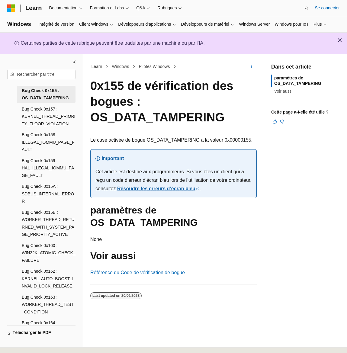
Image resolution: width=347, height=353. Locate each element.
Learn (97, 66)
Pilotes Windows (154, 66)
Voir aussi (283, 91)
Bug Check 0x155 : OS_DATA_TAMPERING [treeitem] (45, 94)
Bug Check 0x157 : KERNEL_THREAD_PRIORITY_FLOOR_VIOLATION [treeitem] (48, 116)
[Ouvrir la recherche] (306, 8)
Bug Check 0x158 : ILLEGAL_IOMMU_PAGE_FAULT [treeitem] (48, 142)
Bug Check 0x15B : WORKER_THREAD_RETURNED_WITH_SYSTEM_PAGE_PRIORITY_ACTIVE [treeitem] (48, 223)
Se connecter (327, 7)
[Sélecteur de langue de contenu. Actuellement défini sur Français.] (22, 343)
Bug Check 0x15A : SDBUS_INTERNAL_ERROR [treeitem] (48, 194)
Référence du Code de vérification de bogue (137, 272)
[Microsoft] (11, 8)
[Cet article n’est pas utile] (282, 121)
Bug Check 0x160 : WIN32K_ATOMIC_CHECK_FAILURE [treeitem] (49, 253)
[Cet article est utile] (274, 121)
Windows (120, 66)
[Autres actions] (251, 67)
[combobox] (41, 74)
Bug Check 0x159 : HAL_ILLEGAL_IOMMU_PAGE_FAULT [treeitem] (48, 168)
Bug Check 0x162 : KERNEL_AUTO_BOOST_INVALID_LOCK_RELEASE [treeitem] (47, 278)
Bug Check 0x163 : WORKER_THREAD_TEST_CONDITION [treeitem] (48, 304)
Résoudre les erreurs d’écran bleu (156, 188)
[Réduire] (74, 61)
